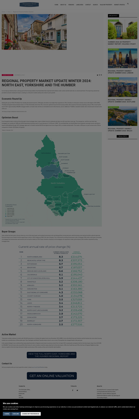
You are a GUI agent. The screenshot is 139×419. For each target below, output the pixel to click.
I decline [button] (16, 414)
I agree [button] (6, 414)
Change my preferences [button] (30, 414)
